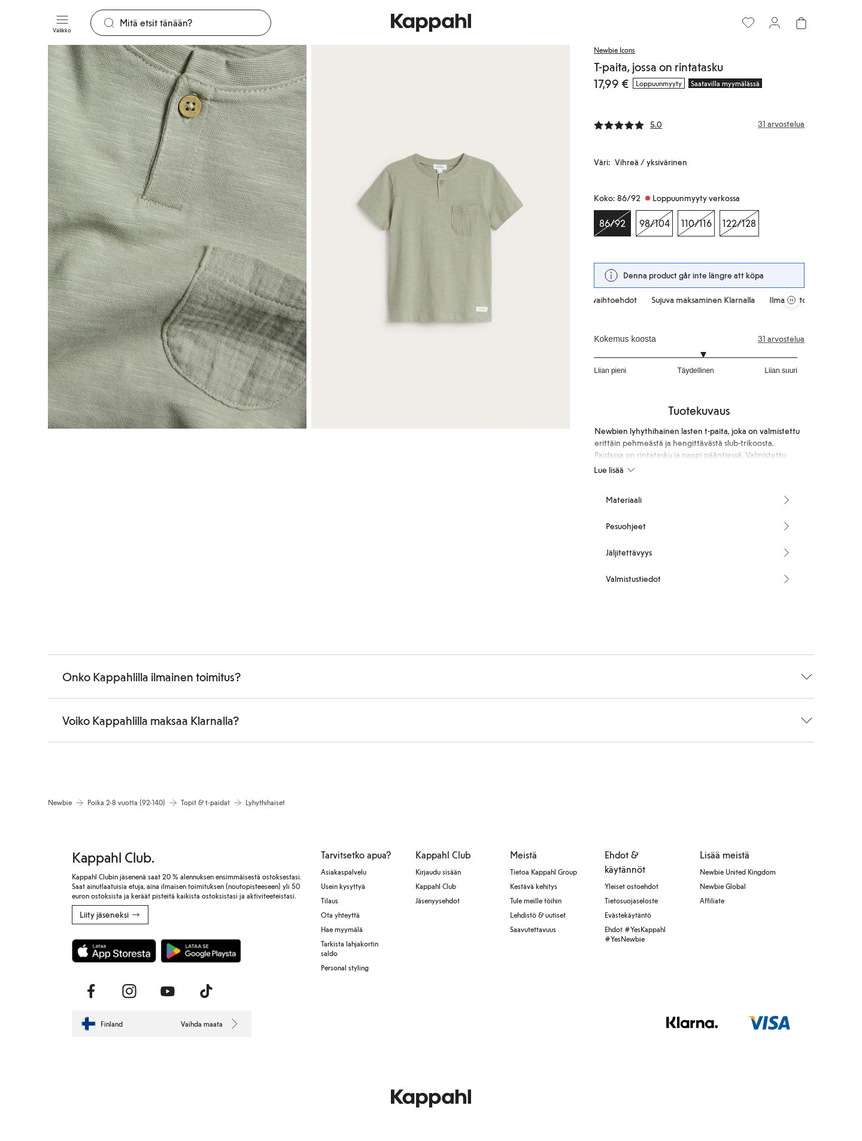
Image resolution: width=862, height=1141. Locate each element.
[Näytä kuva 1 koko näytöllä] (177, 237)
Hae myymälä (342, 929)
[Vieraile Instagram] (129, 991)
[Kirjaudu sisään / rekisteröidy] (774, 23)
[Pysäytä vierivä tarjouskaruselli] (791, 300)
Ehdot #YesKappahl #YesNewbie (635, 934)
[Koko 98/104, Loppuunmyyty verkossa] (654, 223)
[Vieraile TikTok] (206, 991)
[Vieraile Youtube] (167, 991)
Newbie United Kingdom (738, 871)
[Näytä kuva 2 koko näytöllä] (440, 237)
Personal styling (345, 967)
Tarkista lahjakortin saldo (349, 948)
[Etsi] (195, 22)
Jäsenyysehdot (437, 900)
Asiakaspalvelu (343, 871)
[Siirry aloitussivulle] (431, 23)
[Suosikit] (748, 23)
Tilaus (329, 900)
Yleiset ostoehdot (631, 886)
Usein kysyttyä (343, 886)
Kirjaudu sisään (438, 871)
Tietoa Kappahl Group (543, 871)
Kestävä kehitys (533, 886)
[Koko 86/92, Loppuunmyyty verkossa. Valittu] (612, 223)
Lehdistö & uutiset (538, 915)
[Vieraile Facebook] (91, 991)
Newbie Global (723, 886)
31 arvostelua (781, 339)
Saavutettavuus (533, 929)
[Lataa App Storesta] (114, 951)
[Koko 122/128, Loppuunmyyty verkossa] (739, 223)
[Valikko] (62, 23)
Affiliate (712, 900)
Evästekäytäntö (628, 915)
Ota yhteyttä (340, 915)
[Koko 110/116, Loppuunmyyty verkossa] (696, 223)
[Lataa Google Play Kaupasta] (201, 951)
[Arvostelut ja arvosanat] (699, 124)
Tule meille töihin (535, 900)
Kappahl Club (435, 886)
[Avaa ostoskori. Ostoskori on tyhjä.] (801, 23)
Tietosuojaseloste (631, 900)
